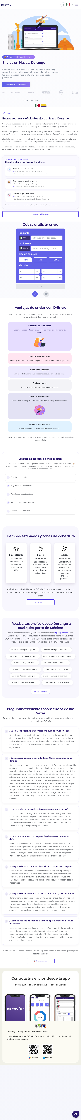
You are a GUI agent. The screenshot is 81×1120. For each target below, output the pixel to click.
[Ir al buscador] (62, 4)
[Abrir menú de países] (70, 4)
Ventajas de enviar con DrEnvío (40, 308)
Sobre (25, 260)
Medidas (23, 265)
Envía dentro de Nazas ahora (16, 85)
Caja (40, 260)
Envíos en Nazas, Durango (23, 63)
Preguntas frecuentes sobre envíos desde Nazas (40, 711)
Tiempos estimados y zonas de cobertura (40, 536)
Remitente (24, 233)
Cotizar (41, 286)
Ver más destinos (40, 691)
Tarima (56, 260)
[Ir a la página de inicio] (6, 5)
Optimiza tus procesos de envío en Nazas (40, 458)
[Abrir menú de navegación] (77, 4)
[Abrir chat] (75, 1114)
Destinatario (25, 243)
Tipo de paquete (28, 254)
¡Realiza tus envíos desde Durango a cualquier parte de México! (40, 626)
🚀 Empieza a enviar (40, 961)
